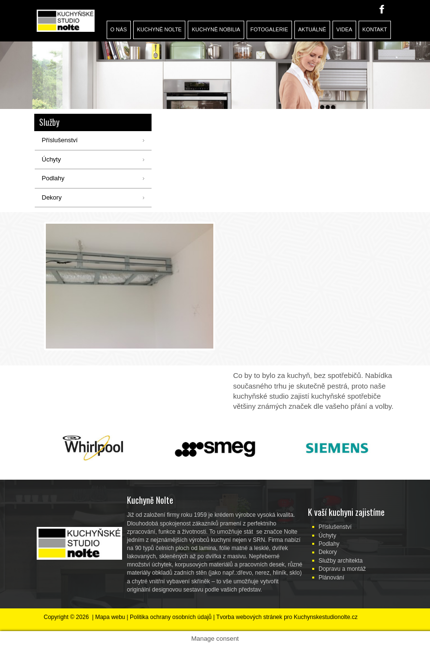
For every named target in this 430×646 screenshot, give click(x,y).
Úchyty (327, 535)
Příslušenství (335, 527)
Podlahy (329, 543)
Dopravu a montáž (342, 568)
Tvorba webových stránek (249, 617)
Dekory (328, 552)
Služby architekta (340, 560)
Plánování (331, 577)
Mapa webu (110, 617)
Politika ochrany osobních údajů (170, 617)
